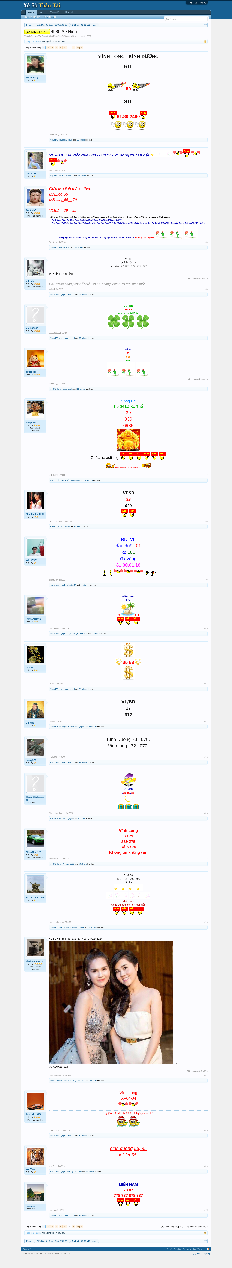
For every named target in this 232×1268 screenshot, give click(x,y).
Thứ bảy (118, 34)
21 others (95, 644)
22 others (81, 399)
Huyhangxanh (33, 629)
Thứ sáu (108, 34)
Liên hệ (168, 1260)
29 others (83, 874)
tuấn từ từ (31, 571)
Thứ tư (89, 34)
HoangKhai (64, 737)
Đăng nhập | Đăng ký (197, 3)
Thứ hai (72, 34)
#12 (206, 732)
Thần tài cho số (62, 491)
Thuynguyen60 (56, 1091)
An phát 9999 (68, 874)
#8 (207, 532)
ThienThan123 (33, 862)
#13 (206, 768)
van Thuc (31, 1180)
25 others (81, 150)
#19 (206, 1177)
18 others (84, 596)
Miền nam (31, 34)
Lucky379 (31, 770)
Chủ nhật (128, 34)
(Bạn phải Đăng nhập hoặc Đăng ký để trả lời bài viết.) (184, 1237)
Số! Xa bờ (31, 221)
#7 (207, 486)
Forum (31, 12)
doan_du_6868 (33, 1125)
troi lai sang (78, 47)
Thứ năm (98, 34)
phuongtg (31, 382)
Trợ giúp (177, 1260)
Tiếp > (79, 58)
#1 (207, 145)
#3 (207, 253)
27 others (83, 349)
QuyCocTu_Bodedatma (77, 644)
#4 (207, 300)
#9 (207, 590)
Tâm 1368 (31, 184)
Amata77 (71, 305)
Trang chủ (187, 1260)
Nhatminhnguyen (77, 737)
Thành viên (55, 12)
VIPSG (62, 186)
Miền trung (53, 34)
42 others (89, 491)
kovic (70, 150)
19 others (83, 773)
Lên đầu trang (199, 1260)
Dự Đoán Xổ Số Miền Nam (50, 47)
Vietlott (63, 34)
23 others (83, 305)
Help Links (69, 12)
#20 (206, 1221)
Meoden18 (71, 596)
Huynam (30, 1216)
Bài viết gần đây (50, 17)
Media (42, 12)
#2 (207, 181)
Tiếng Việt (27, 1260)
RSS (208, 1260)
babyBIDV (31, 433)
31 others (79, 258)
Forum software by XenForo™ (46, 1264)
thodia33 (69, 186)
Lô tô (170, 34)
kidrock (30, 292)
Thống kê (138, 34)
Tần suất (162, 34)
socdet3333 (32, 338)
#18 (206, 1141)
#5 (207, 343)
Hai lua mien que (35, 908)
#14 (206, 824)
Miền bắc (42, 34)
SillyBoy (53, 537)
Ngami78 (54, 150)
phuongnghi (61, 305)
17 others (82, 186)
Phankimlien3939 (35, 524)
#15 (206, 869)
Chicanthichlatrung (35, 809)
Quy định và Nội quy (201, 1264)
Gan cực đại (150, 34)
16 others (90, 1182)
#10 (206, 639)
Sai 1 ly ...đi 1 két (77, 1091)
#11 (206, 694)
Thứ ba (80, 34)
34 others (78, 537)
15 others (93, 1091)
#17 (206, 1086)
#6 (207, 394)
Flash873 (63, 150)
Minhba (30, 733)
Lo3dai (29, 678)
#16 (206, 933)
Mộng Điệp (64, 938)
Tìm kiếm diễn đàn (32, 17)
